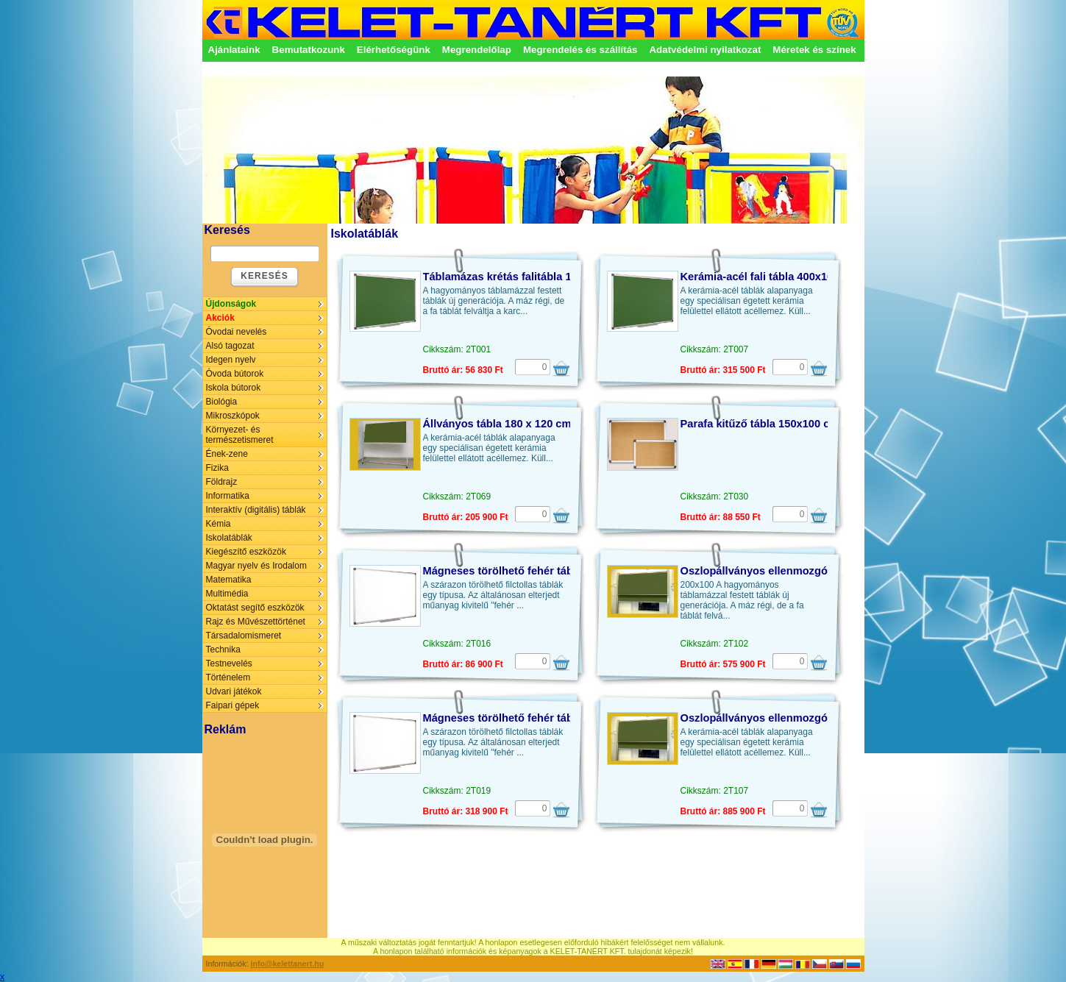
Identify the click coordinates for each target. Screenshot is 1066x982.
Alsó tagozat (230, 346)
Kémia (218, 524)
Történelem (228, 677)
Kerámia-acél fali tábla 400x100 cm (769, 276)
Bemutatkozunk (308, 49)
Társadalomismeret (244, 635)
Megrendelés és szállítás (580, 49)
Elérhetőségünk (393, 49)
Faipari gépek (233, 705)
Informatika (227, 496)
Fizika (217, 468)
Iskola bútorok (233, 388)
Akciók (220, 318)
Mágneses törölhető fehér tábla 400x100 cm (534, 718)
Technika (223, 649)
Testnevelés (229, 663)
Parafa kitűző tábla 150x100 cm (760, 424)
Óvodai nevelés (236, 332)
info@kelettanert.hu (287, 963)
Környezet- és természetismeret (240, 434)
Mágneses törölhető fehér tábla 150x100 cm (534, 571)
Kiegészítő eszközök (246, 552)
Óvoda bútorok (235, 374)
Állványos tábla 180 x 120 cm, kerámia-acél (533, 424)
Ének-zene (227, 454)
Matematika (229, 579)
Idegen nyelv (231, 360)
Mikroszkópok (233, 415)
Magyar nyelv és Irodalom (256, 566)
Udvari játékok (234, 691)
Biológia (222, 401)
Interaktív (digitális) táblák (256, 510)
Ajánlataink (234, 49)
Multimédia (227, 593)
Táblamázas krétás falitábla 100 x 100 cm (527, 276)
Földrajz (222, 482)
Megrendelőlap (476, 49)
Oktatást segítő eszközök (255, 607)
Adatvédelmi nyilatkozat (705, 49)
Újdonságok (231, 304)
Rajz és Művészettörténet (255, 621)
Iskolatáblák (229, 538)
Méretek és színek (814, 49)
